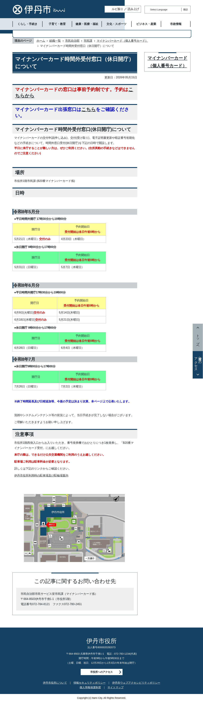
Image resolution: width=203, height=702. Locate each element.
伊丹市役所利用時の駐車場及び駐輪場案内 (41, 475)
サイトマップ (116, 687)
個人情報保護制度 (90, 687)
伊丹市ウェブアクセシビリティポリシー (136, 682)
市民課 (88, 40)
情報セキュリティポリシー (90, 682)
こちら (88, 109)
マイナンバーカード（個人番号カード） (122, 40)
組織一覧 (55, 40)
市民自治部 (72, 40)
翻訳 (185, 9)
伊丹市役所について (55, 682)
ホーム (41, 40)
